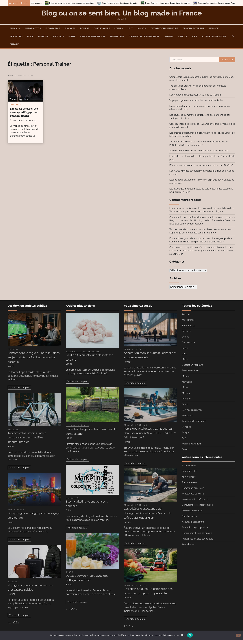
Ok (190, 635)
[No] (238, 635)
